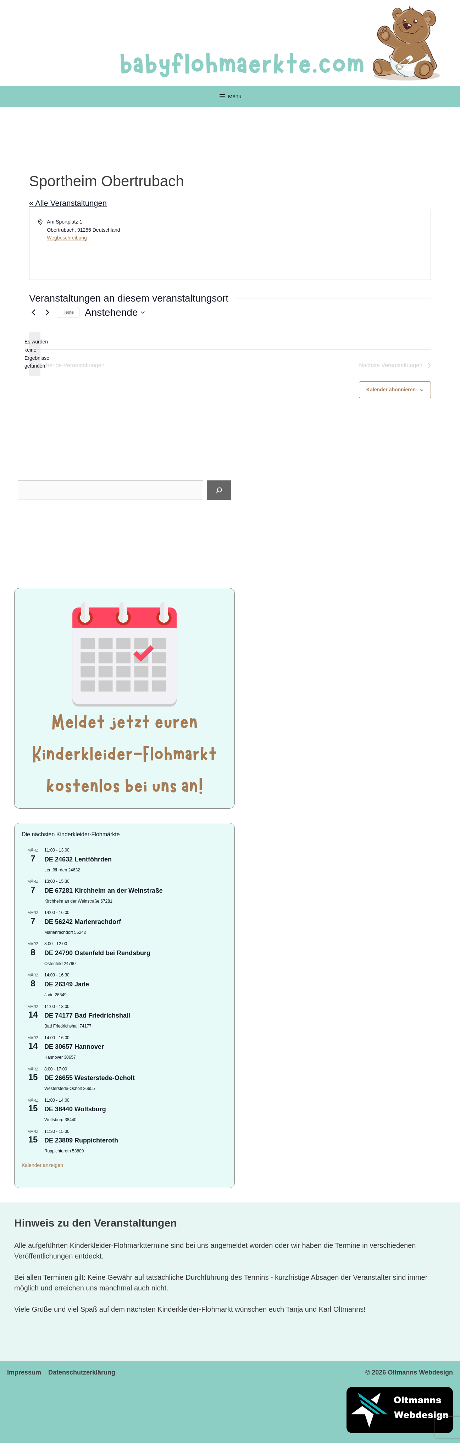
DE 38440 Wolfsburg (75, 1109)
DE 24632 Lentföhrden (78, 859)
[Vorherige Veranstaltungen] (33, 312)
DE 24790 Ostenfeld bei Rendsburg (97, 953)
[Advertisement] (124, 544)
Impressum (24, 1372)
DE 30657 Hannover (74, 1046)
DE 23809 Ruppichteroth (81, 1140)
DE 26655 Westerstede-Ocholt (89, 1077)
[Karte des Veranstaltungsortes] (330, 244)
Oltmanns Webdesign (420, 1372)
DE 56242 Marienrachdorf (82, 921)
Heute (68, 312)
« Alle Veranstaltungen (68, 203)
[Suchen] (219, 490)
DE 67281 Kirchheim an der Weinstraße (103, 890)
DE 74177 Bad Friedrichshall (87, 1015)
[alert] (34, 354)
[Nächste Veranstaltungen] (47, 312)
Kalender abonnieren (391, 389)
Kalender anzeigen (42, 1165)
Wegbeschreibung (67, 238)
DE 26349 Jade (66, 984)
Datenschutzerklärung (81, 1372)
